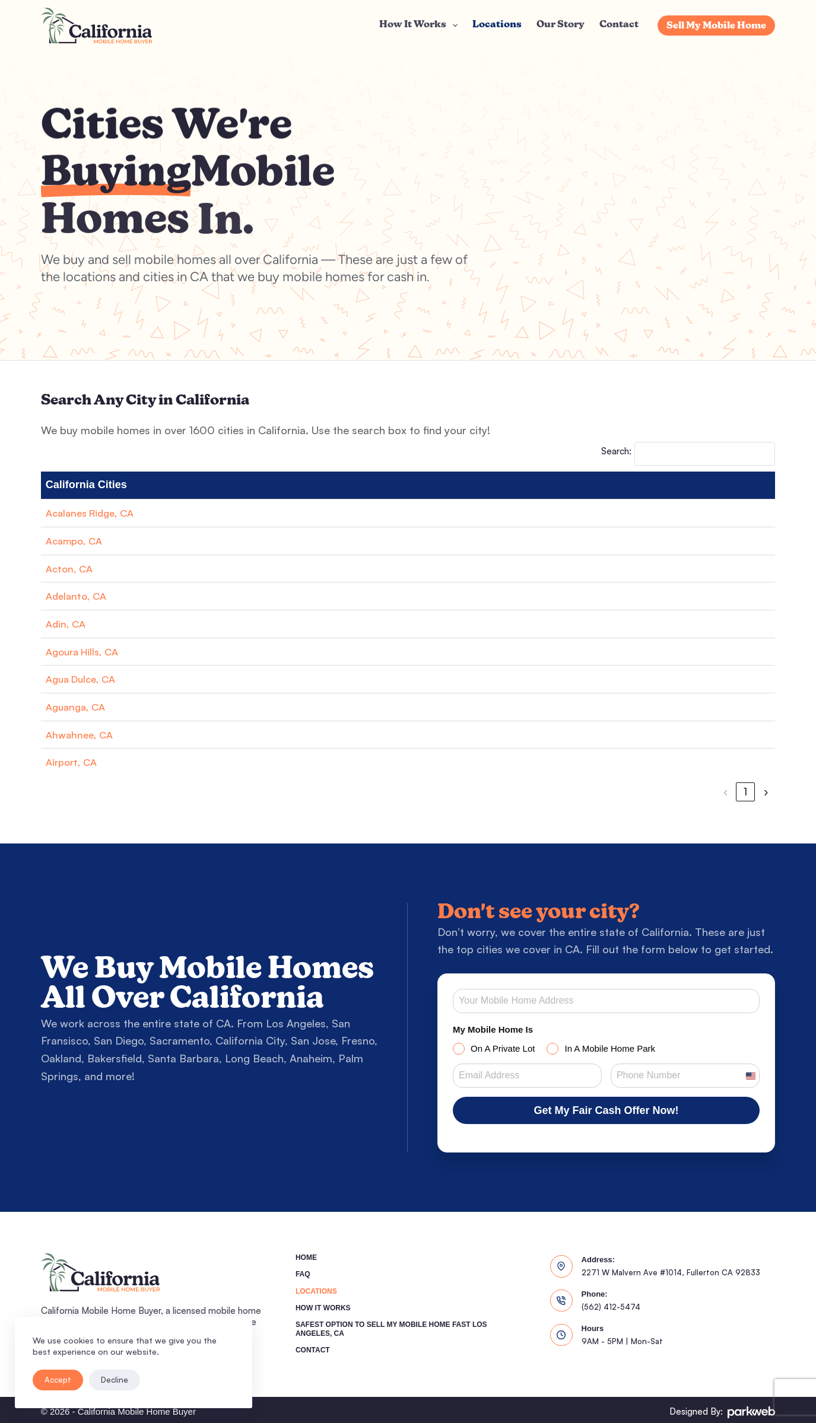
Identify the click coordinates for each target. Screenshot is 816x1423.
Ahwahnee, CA (81, 734)
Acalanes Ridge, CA (94, 512)
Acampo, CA (76, 540)
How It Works (420, 25)
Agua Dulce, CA (84, 678)
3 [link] (651, 791)
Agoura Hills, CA (86, 651)
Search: (616, 451)
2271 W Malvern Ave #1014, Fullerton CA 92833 (671, 1268)
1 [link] (610, 791)
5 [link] (691, 791)
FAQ (303, 1270)
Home (306, 1253)
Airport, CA (73, 761)
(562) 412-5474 (611, 1302)
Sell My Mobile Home (716, 26)
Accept (58, 1379)
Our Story (560, 25)
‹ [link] (591, 791)
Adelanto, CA (78, 595)
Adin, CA (67, 623)
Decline (114, 1379)
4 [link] (671, 791)
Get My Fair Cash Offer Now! (606, 1110)
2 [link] (631, 791)
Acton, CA (71, 568)
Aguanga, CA (78, 706)
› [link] (766, 791)
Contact (619, 25)
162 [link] (743, 791)
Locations (497, 25)
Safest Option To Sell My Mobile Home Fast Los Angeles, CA (391, 1325)
